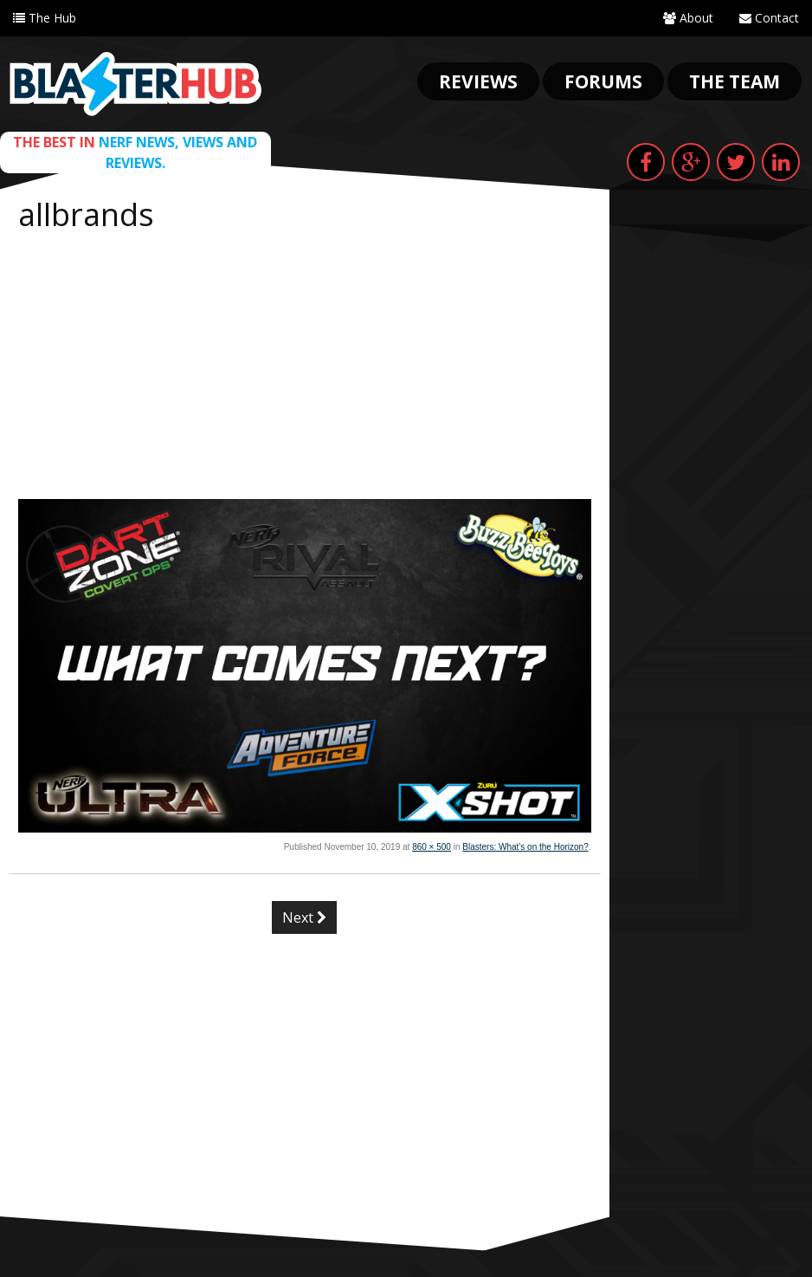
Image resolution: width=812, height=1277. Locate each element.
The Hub (44, 18)
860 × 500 (431, 847)
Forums (603, 81)
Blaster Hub (135, 84)
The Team (734, 81)
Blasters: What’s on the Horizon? (525, 847)
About (688, 18)
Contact (769, 18)
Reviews (478, 81)
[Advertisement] (304, 369)
